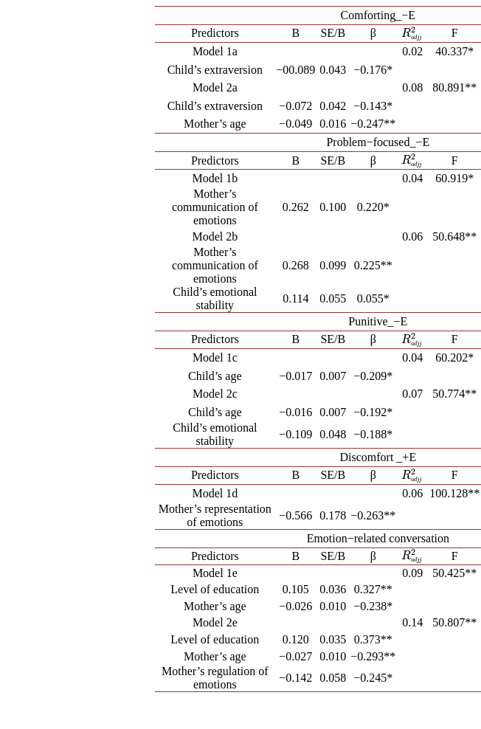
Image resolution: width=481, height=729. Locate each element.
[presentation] (412, 33)
